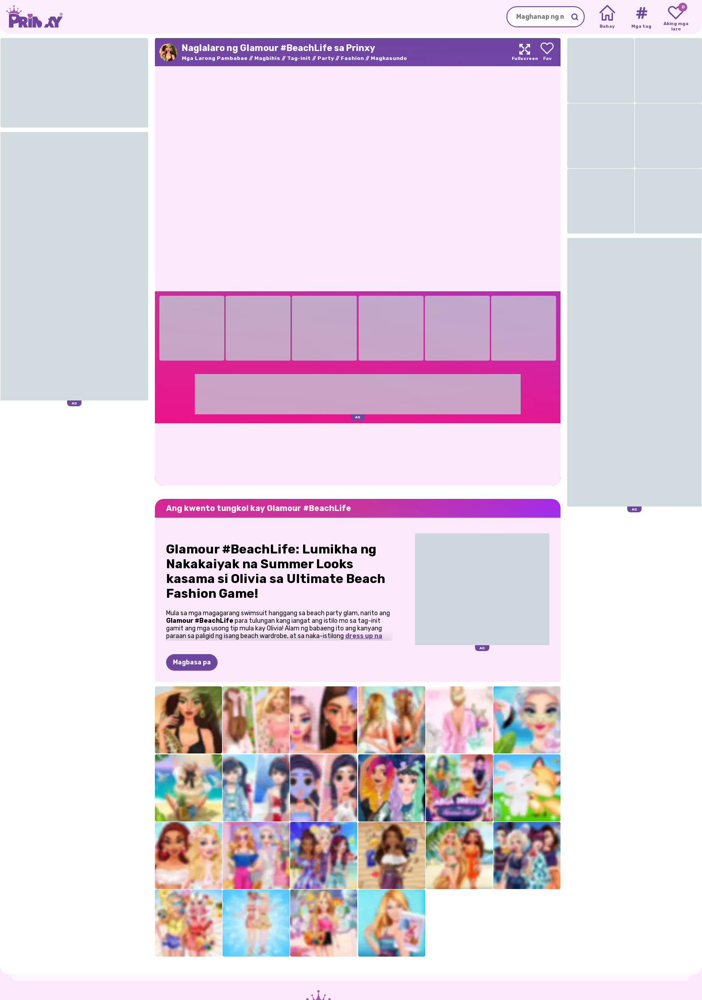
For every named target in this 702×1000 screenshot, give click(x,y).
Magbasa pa (192, 662)
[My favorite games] (675, 17)
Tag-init (299, 58)
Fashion (352, 58)
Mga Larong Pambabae (215, 58)
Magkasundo (389, 58)
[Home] (607, 17)
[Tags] (641, 17)
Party (325, 58)
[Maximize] (524, 52)
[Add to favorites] (547, 52)
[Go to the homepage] (31, 17)
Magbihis (267, 58)
